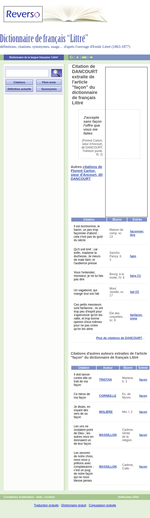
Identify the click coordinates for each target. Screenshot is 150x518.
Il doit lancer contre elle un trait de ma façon (83, 380)
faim (133, 256)
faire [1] (135, 276)
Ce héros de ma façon (82, 395)
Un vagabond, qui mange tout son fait (86, 291)
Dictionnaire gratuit (73, 505)
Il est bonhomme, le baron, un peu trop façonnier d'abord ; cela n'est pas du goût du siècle (88, 233)
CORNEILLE (107, 396)
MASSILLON (108, 435)
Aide (39, 496)
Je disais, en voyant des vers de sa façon (82, 412)
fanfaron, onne (136, 316)
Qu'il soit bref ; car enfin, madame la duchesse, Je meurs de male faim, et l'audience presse (87, 256)
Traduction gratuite (46, 505)
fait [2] (134, 292)
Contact (50, 496)
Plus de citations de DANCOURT (119, 338)
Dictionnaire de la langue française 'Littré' (33, 57)
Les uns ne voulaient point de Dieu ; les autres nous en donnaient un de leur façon (83, 435)
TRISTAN (105, 379)
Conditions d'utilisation (19, 496)
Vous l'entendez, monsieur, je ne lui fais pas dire (88, 276)
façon (143, 379)
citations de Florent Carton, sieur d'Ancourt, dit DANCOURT (87, 173)
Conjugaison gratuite (102, 505)
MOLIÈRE (106, 412)
